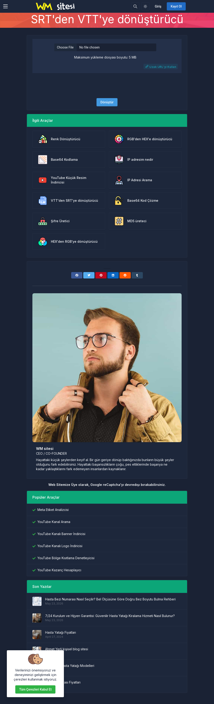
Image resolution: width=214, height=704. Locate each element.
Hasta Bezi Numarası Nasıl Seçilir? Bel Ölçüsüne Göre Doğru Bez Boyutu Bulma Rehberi (110, 599)
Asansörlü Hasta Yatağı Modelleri (69, 666)
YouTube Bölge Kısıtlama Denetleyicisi (65, 558)
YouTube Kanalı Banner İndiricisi (61, 534)
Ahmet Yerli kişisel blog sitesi (66, 649)
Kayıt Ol (176, 6)
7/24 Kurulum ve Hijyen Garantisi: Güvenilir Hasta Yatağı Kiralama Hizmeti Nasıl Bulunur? (110, 616)
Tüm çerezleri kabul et (35, 689)
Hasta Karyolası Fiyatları (63, 682)
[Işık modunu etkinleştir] (145, 6)
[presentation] (107, 85)
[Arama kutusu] (135, 6)
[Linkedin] (113, 275)
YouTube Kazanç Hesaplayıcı (59, 570)
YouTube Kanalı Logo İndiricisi (59, 546)
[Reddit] (125, 275)
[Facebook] (76, 275)
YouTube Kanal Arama (53, 522)
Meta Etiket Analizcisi (53, 510)
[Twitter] (88, 275)
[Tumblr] (137, 275)
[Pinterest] (101, 275)
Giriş (158, 6)
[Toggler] (5, 6)
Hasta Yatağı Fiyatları (60, 632)
